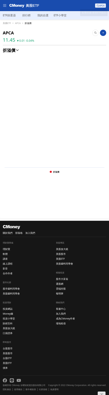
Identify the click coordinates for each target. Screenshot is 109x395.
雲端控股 (61, 288)
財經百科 (8, 323)
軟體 (5, 254)
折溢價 (28, 23)
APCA (18, 23)
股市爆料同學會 (11, 288)
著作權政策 (30, 389)
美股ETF (7, 363)
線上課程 (8, 263)
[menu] (5, 6)
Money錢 (8, 313)
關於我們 (8, 232)
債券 (5, 367)
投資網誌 (8, 308)
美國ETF (7, 23)
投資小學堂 (9, 318)
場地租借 (61, 323)
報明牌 (59, 293)
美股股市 (8, 353)
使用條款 (18, 389)
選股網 (59, 283)
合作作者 (8, 273)
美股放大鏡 (9, 328)
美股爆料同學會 (11, 293)
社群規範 (43, 389)
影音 (5, 268)
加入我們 (30, 232)
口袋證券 (8, 333)
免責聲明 (54, 389)
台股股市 (8, 348)
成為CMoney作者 (65, 318)
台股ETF (7, 358)
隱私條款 (7, 389)
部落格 (19, 232)
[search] (100, 5)
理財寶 (6, 249)
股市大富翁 (62, 279)
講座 (5, 258)
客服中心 (61, 308)
